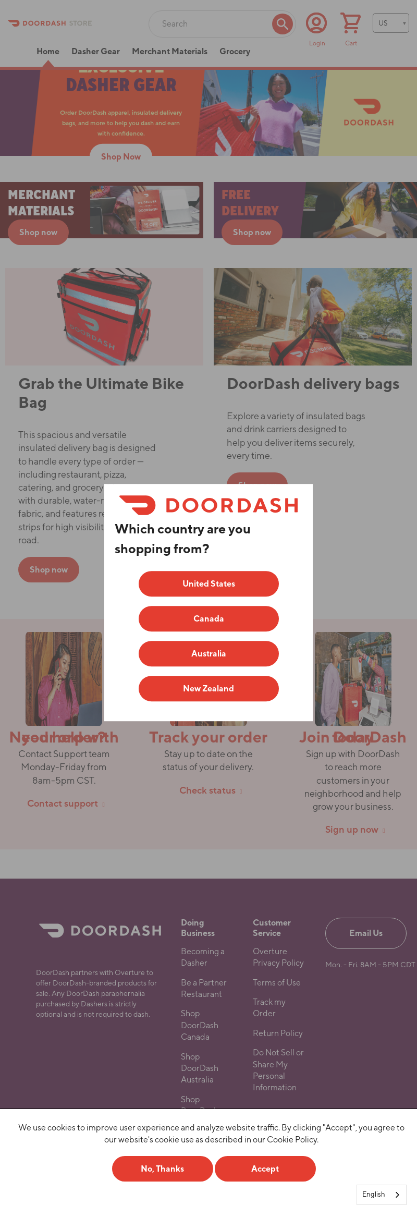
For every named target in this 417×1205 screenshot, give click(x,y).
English (373, 1194)
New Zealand (208, 688)
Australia (208, 654)
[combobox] (382, 1195)
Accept (265, 1169)
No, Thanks (162, 1169)
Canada (208, 619)
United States (208, 584)
